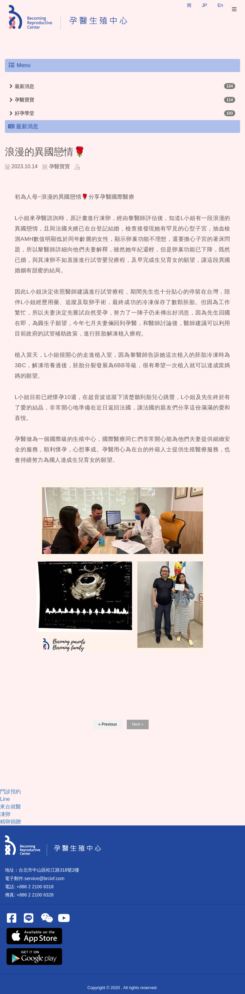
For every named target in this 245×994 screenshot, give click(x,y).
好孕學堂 (24, 113)
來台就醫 (10, 806)
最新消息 (24, 86)
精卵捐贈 (10, 821)
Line (5, 799)
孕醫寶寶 (24, 99)
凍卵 (5, 814)
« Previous (107, 724)
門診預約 (10, 791)
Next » (137, 724)
